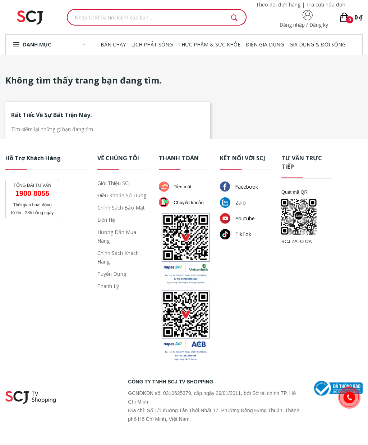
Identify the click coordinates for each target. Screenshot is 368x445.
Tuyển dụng (111, 273)
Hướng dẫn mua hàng (116, 236)
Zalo (233, 202)
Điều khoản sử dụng (121, 195)
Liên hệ (106, 219)
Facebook (239, 186)
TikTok (235, 234)
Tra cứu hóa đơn (325, 4)
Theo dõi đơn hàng (278, 4)
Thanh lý (108, 286)
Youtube (237, 218)
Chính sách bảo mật (121, 207)
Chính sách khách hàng (118, 257)
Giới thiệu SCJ (113, 183)
